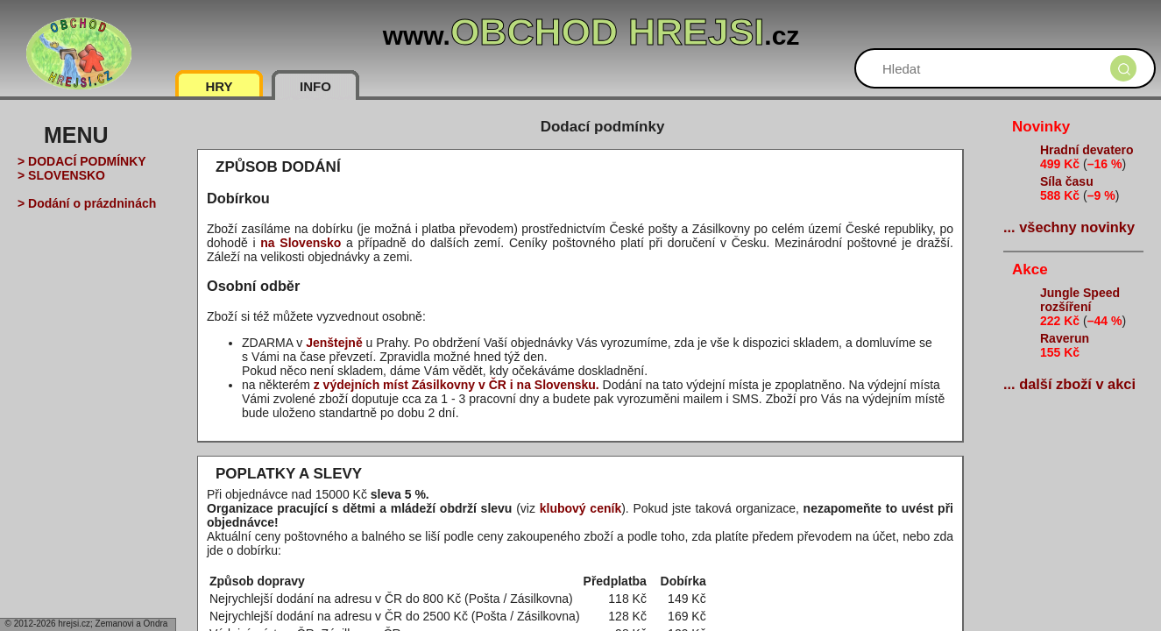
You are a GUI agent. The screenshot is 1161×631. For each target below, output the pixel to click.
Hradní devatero (1087, 150)
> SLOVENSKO (61, 175)
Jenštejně (334, 343)
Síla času (1067, 181)
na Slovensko (300, 243)
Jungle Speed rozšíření (1080, 300)
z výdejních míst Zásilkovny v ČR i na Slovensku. (456, 385)
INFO (315, 86)
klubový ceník (580, 508)
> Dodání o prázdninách (87, 203)
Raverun (1064, 338)
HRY (218, 86)
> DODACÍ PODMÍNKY (82, 161)
